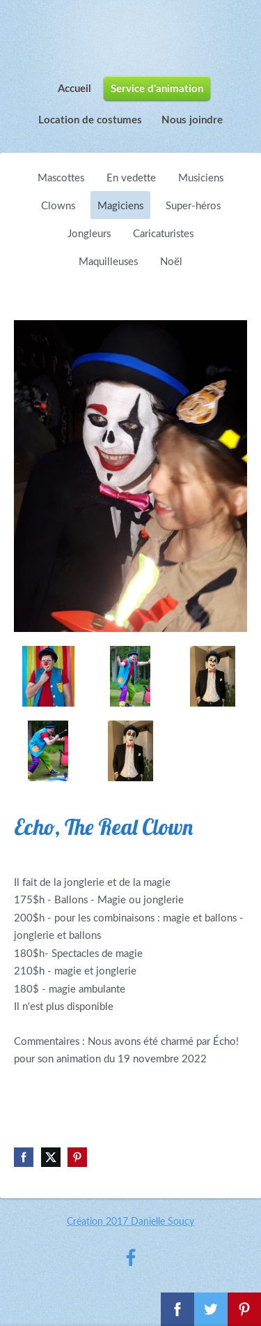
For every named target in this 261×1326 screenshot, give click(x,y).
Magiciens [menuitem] (120, 205)
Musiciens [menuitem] (200, 177)
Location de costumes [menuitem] (90, 119)
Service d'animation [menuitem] (157, 88)
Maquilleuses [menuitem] (108, 261)
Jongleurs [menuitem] (89, 233)
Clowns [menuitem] (58, 205)
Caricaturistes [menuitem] (163, 233)
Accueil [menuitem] (74, 88)
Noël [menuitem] (171, 261)
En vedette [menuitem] (131, 177)
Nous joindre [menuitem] (192, 119)
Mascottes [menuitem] (61, 177)
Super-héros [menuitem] (193, 205)
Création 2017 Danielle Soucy (130, 1221)
